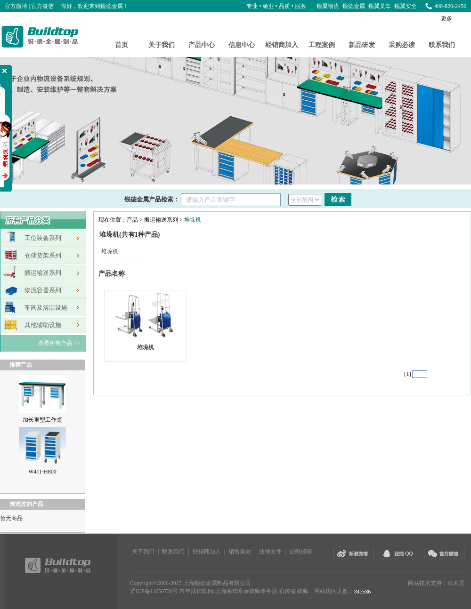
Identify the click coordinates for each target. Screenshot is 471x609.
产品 (132, 219)
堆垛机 (192, 219)
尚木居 (455, 583)
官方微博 (16, 6)
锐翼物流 (329, 6)
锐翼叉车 (380, 6)
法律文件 (270, 551)
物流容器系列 (42, 290)
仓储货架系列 (42, 255)
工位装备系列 (42, 237)
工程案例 (322, 44)
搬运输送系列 (42, 272)
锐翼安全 (405, 6)
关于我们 (161, 44)
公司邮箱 (300, 551)
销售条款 (239, 551)
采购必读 (402, 44)
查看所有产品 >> (59, 343)
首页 (121, 44)
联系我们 (442, 44)
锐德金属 (354, 6)
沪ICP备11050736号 (154, 591)
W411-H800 (42, 471)
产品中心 (201, 44)
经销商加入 (281, 44)
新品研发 (362, 44)
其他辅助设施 (42, 325)
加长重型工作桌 (42, 420)
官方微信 (42, 6)
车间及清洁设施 (45, 307)
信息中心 (241, 44)
